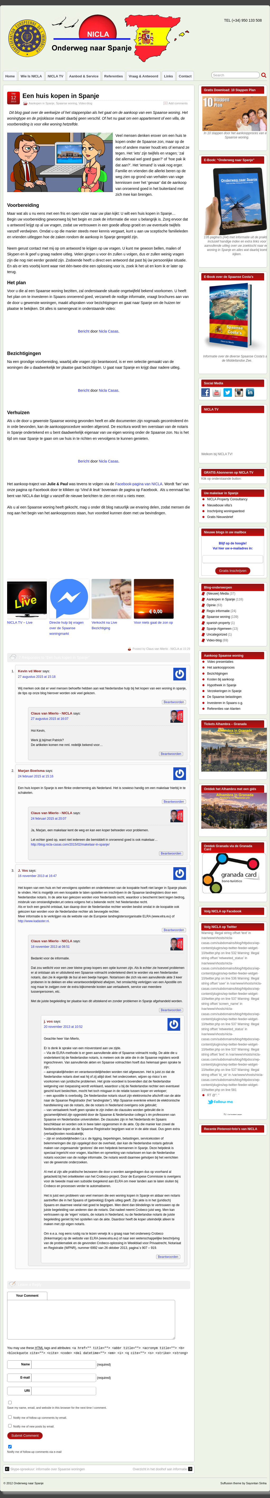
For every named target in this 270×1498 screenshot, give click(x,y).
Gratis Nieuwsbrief (220, 517)
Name (25, 1364)
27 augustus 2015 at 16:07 (49, 719)
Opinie (211, 605)
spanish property (218, 623)
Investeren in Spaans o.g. (225, 703)
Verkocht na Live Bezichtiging (104, 625)
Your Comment (27, 1296)
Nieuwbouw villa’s (219, 505)
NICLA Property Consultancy (227, 499)
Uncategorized (217, 634)
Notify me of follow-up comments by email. (40, 1417)
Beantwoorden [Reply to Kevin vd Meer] (174, 702)
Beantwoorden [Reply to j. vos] (168, 1257)
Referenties (113, 76)
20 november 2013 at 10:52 (63, 1027)
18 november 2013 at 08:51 (50, 947)
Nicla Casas (108, 331)
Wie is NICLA (31, 76)
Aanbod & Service (84, 76)
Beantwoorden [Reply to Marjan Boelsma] (174, 802)
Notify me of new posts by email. (33, 1426)
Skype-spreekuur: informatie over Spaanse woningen (45, 1469)
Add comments (178, 103)
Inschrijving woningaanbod (225, 511)
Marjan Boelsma (31, 771)
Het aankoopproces (221, 667)
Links (168, 76)
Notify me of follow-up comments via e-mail (34, 1451)
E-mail (25, 1377)
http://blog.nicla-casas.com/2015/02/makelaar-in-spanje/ (70, 844)
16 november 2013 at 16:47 (37, 876)
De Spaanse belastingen (224, 697)
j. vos (48, 1021)
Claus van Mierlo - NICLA (162, 648)
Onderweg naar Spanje (29, 1483)
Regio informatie (218, 611)
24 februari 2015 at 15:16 (35, 776)
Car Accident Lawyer (234, 1114)
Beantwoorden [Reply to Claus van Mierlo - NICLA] (171, 754)
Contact (185, 76)
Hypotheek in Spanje (221, 685)
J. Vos (23, 870)
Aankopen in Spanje (41, 103)
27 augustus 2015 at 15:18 (36, 677)
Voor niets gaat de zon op (153, 622)
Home (10, 76)
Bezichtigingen (217, 673)
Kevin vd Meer (29, 671)
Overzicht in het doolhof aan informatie (162, 1469)
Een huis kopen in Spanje (60, 95)
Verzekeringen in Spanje (224, 691)
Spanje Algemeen (219, 629)
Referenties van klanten (223, 709)
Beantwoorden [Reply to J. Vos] (174, 930)
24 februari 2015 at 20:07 (48, 818)
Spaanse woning (66, 103)
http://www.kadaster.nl (33, 921)
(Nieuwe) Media (218, 593)
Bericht (83, 331)
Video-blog (85, 103)
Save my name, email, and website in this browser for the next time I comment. (57, 1407)
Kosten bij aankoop (220, 679)
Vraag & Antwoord (143, 76)
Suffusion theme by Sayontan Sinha (243, 1483)
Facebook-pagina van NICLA (138, 484)
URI (27, 1391)
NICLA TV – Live (19, 622)
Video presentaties (220, 662)
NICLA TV (55, 76)
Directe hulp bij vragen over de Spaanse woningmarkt (66, 628)
